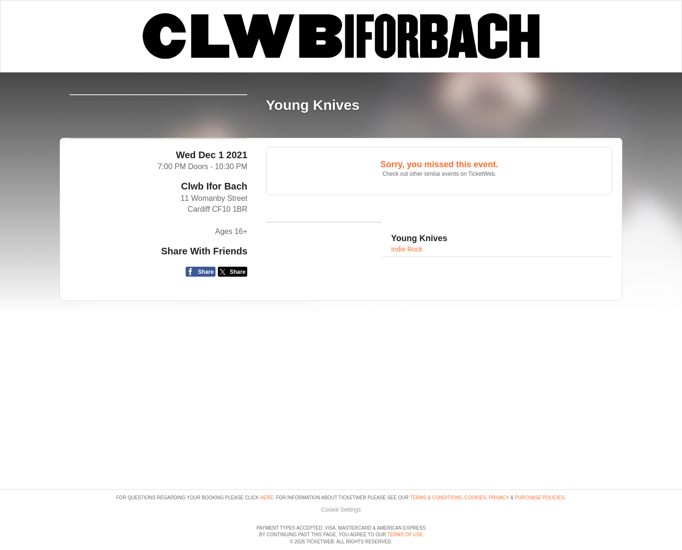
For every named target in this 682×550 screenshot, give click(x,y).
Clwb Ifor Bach (214, 260)
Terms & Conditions (436, 470)
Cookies (475, 470)
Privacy (499, 470)
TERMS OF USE (405, 534)
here (266, 470)
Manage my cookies (341, 482)
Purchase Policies (539, 470)
